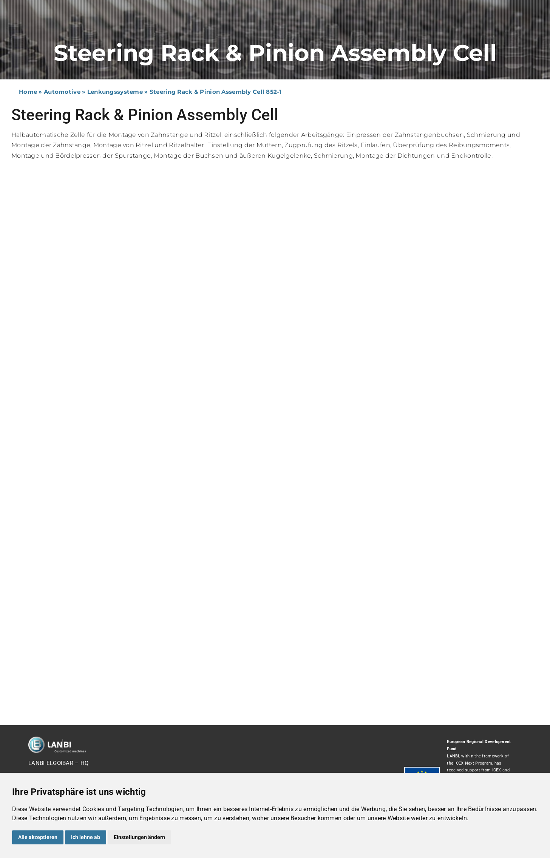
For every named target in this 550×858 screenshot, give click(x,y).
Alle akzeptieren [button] (37, 837)
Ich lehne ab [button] (85, 837)
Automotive (62, 91)
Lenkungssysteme (115, 91)
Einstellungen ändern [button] (139, 837)
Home (28, 91)
